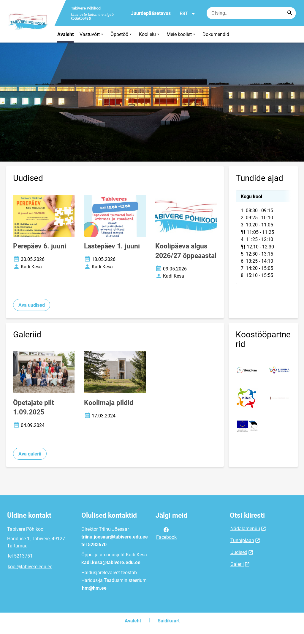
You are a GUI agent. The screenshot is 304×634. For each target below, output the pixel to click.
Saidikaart (169, 621)
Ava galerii (29, 454)
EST (187, 13)
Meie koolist (182, 34)
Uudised (238, 552)
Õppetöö (121, 34)
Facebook (166, 533)
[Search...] (290, 13)
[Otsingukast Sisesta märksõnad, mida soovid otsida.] (251, 13)
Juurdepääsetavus (151, 13)
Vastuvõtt (92, 34)
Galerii (237, 564)
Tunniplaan (242, 540)
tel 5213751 (20, 556)
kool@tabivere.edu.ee (30, 566)
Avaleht (65, 34)
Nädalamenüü (245, 528)
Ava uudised (31, 305)
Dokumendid (215, 34)
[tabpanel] (263, 237)
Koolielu (150, 34)
